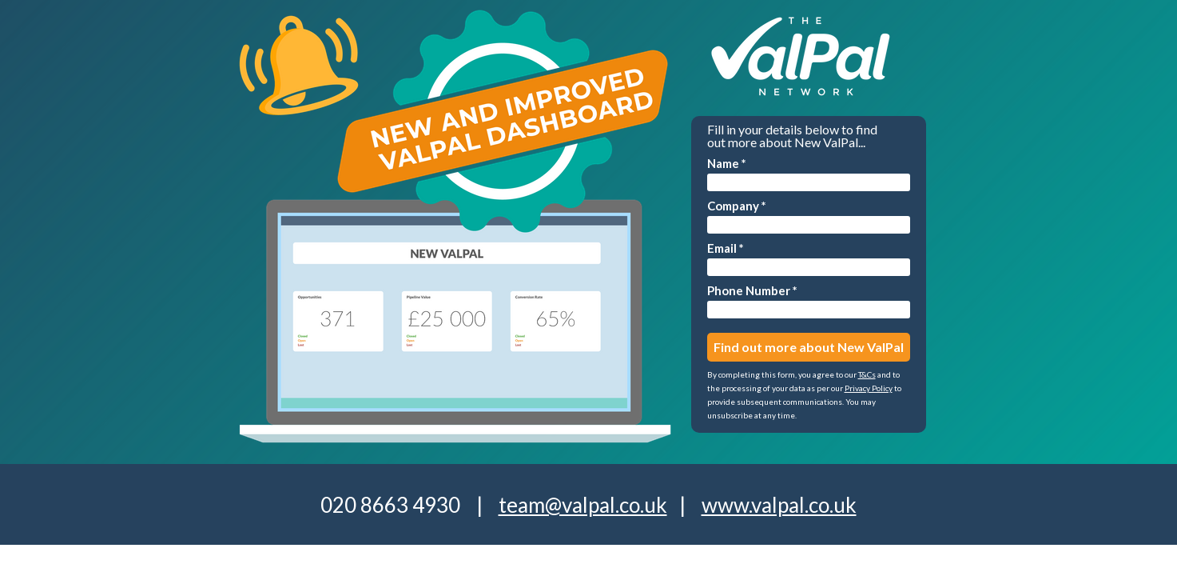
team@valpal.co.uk (583, 505)
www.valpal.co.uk (779, 505)
